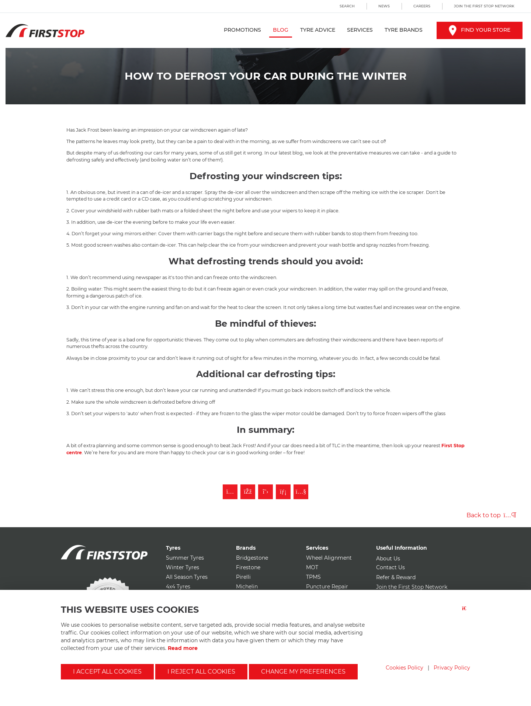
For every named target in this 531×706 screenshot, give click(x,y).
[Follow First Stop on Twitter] (265, 491)
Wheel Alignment (329, 557)
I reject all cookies (201, 671)
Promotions (242, 30)
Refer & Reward (396, 577)
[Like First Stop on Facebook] (247, 491)
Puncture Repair (327, 586)
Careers (421, 6)
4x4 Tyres (178, 586)
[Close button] (466, 613)
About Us (388, 558)
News (384, 6)
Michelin (247, 586)
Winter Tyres (182, 567)
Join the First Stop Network (484, 6)
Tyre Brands (404, 30)
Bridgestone (252, 557)
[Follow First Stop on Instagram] (230, 491)
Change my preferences (303, 671)
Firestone (248, 567)
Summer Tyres (185, 557)
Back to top (491, 515)
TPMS (313, 577)
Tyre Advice (317, 30)
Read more (183, 648)
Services (360, 30)
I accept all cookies (107, 671)
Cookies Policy (404, 667)
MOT (312, 567)
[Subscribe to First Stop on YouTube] (301, 491)
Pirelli (243, 577)
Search (347, 6)
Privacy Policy (452, 667)
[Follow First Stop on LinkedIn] (283, 491)
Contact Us (390, 567)
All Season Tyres (187, 577)
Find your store (479, 30)
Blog (280, 30)
